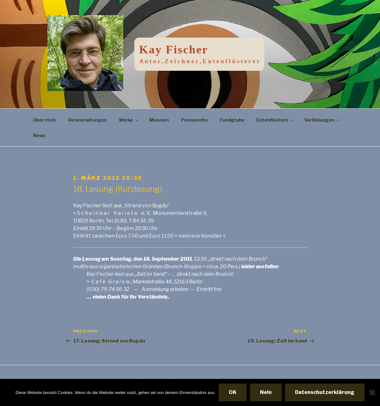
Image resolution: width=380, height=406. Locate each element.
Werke (129, 120)
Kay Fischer (173, 49)
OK (233, 392)
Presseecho (194, 120)
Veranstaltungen (87, 120)
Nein (266, 392)
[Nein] (372, 392)
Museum (159, 120)
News (39, 135)
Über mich (44, 120)
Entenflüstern (275, 120)
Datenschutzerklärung (324, 392)
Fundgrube (232, 120)
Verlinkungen (323, 120)
